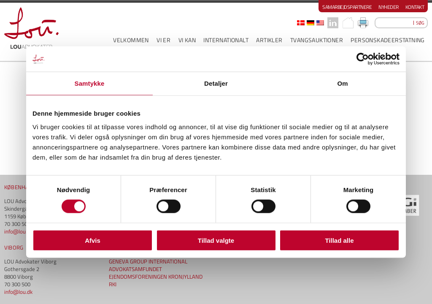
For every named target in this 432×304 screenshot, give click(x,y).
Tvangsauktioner (316, 39)
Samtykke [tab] (90, 83)
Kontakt (414, 7)
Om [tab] (342, 83)
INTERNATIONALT (225, 39)
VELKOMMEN (131, 39)
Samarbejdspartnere (347, 7)
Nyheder (388, 7)
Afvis (92, 240)
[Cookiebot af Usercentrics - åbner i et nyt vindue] (363, 59)
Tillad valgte (216, 240)
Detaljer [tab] (216, 83)
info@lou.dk (18, 157)
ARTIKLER (269, 39)
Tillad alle (339, 240)
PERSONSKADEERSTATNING (387, 39)
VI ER (163, 39)
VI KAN (187, 39)
